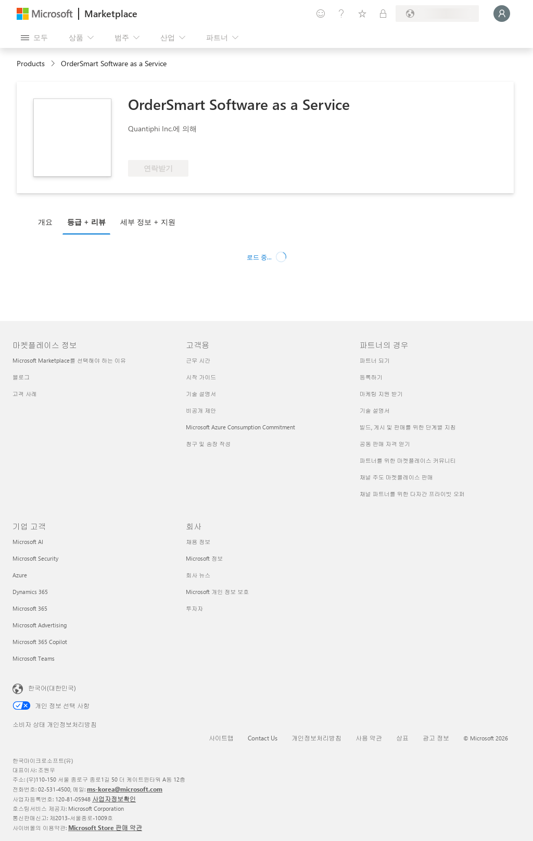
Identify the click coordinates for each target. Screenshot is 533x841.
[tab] (47, 221)
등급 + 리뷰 (86, 222)
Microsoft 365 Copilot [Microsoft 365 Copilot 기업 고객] (39, 642)
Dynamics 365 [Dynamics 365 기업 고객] (30, 592)
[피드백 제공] (320, 13)
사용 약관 (369, 738)
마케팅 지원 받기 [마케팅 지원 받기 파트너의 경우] (381, 394)
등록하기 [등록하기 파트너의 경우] (371, 377)
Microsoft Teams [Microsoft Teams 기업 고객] (33, 658)
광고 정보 (436, 738)
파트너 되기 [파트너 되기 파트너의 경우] (375, 360)
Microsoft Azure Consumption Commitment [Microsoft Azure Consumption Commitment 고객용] (240, 427)
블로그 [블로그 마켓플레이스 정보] (21, 377)
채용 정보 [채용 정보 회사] (198, 542)
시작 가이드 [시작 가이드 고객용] (201, 377)
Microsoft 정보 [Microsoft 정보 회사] (204, 558)
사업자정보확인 (114, 799)
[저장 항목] (362, 13)
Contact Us (262, 738)
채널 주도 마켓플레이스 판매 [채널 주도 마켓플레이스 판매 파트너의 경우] (396, 477)
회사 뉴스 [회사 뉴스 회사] (198, 575)
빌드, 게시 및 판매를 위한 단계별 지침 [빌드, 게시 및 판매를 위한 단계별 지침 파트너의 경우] (408, 427)
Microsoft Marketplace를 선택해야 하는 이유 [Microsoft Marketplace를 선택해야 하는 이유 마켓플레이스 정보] (69, 360)
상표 (402, 738)
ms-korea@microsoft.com (124, 789)
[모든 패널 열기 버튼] (34, 37)
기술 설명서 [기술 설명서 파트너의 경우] (375, 410)
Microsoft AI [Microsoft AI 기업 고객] (27, 542)
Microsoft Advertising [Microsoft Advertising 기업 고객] (39, 625)
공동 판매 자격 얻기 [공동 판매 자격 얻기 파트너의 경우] (385, 444)
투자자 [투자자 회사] (194, 608)
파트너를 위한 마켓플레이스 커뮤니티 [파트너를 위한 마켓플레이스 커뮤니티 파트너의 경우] (408, 460)
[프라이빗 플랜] (383, 13)
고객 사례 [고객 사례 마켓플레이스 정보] (24, 394)
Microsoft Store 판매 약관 (105, 827)
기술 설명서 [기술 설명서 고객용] (201, 394)
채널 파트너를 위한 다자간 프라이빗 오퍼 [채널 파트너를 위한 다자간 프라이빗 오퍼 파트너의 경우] (412, 494)
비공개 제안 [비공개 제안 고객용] (201, 410)
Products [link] (31, 63)
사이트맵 (221, 738)
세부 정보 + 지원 (147, 222)
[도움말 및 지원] (341, 13)
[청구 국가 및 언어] (437, 13)
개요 (45, 222)
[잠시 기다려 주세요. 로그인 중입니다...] (501, 13)
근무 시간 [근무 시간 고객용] (198, 360)
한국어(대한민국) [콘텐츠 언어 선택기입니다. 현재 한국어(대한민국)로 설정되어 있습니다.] (52, 688)
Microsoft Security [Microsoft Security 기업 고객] (35, 558)
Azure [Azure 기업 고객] (19, 575)
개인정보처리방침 (316, 738)
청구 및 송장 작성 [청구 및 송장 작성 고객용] (208, 444)
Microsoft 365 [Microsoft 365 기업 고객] (29, 608)
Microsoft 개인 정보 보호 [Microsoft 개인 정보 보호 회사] (217, 592)
